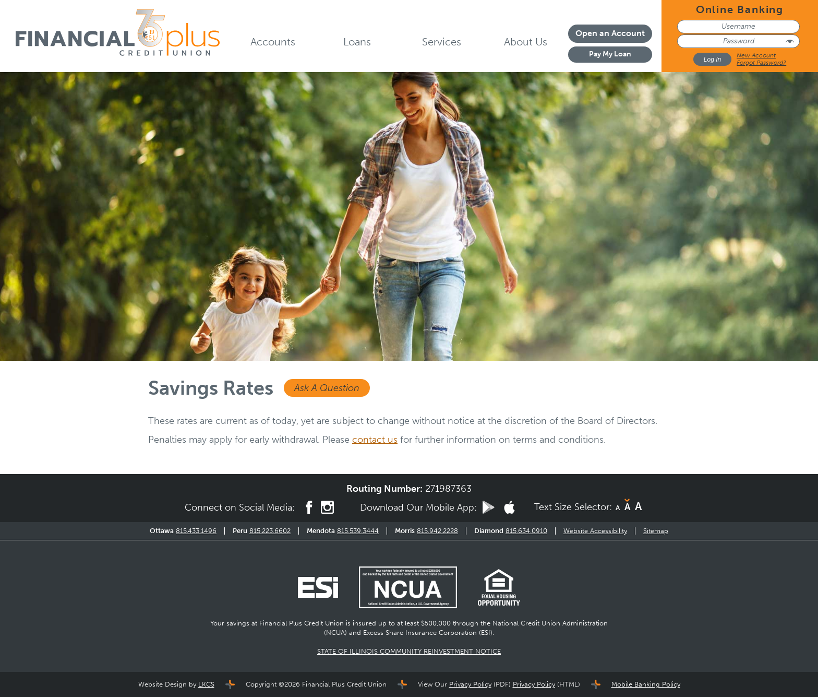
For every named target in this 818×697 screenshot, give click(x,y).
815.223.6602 (270, 531)
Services (441, 42)
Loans (357, 42)
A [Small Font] (618, 507)
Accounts (272, 42)
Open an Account (610, 33)
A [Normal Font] (627, 507)
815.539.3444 (358, 531)
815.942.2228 (437, 531)
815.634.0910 (526, 531)
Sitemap (655, 531)
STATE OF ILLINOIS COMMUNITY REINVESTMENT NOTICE (409, 651)
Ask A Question (326, 388)
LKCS (206, 684)
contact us (375, 439)
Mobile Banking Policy (645, 684)
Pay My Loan (610, 54)
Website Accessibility (595, 531)
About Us (525, 42)
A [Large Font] (638, 506)
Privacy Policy (470, 684)
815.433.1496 (196, 531)
